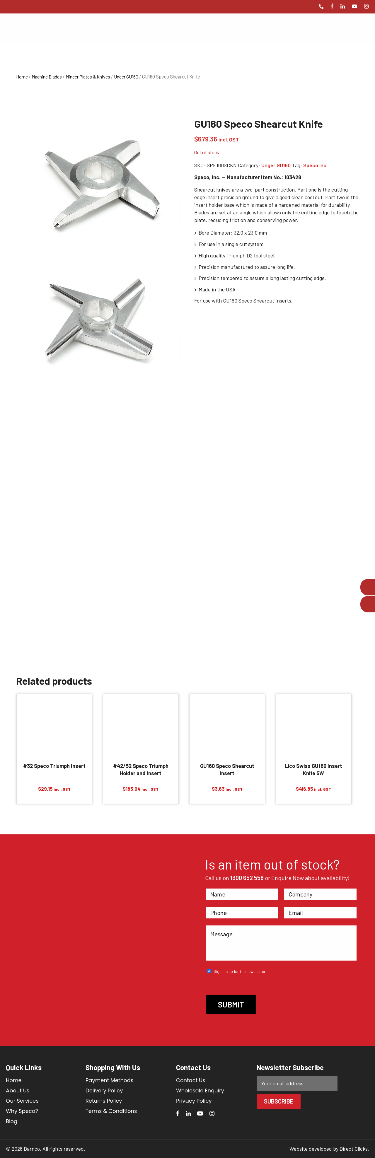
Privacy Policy (194, 1100)
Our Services (22, 1100)
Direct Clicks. (354, 1148)
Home (22, 76)
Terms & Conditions (111, 1111)
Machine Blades (47, 76)
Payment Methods (109, 1080)
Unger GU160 (126, 76)
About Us (17, 1090)
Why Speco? (22, 1111)
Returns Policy (104, 1100)
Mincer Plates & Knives (88, 76)
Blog (11, 1121)
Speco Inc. (315, 165)
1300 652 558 (247, 877)
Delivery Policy (104, 1090)
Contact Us (190, 1080)
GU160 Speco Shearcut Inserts (257, 300)
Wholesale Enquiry (200, 1090)
